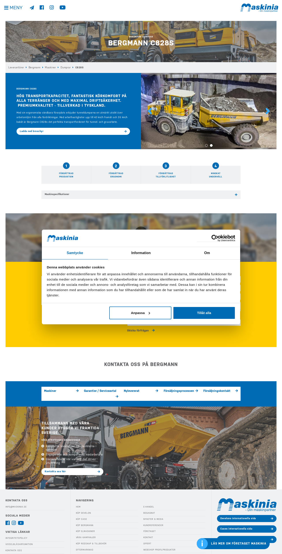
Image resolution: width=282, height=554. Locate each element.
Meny (17, 11)
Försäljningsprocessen (176, 388)
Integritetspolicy (16, 530)
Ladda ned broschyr (31, 131)
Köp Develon (83, 505)
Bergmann (34, 67)
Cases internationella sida (236, 520)
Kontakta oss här (55, 463)
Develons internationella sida (238, 510)
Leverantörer (16, 67)
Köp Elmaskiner (85, 523)
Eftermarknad (84, 541)
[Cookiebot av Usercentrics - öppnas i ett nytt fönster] (216, 238)
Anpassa (140, 312)
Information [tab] (141, 253)
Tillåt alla (204, 312)
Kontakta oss (14, 542)
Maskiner (50, 67)
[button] (150, 111)
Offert (147, 535)
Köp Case (81, 511)
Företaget (149, 523)
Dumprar (65, 67)
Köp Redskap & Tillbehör (91, 535)
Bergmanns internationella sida (239, 531)
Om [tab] (207, 253)
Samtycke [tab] (75, 253)
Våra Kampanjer (85, 529)
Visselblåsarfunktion (19, 536)
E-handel (148, 498)
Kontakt (148, 529)
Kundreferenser (153, 517)
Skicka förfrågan (138, 327)
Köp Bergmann (84, 517)
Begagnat (148, 505)
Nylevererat (130, 388)
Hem (78, 498)
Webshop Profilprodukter (159, 541)
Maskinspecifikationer (57, 194)
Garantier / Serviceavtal (98, 388)
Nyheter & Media (153, 511)
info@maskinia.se (16, 498)
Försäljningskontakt (215, 388)
